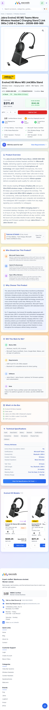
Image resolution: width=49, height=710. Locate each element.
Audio (5, 432)
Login (4, 652)
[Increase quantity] (15, 112)
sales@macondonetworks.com (30, 603)
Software (6, 439)
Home (2, 14)
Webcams (5, 682)
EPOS (4, 706)
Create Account (7, 655)
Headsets (9, 14)
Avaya (4, 702)
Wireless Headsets (20, 14)
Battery (22, 432)
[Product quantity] (11, 112)
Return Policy (6, 659)
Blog (3, 635)
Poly (3, 692)
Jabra (4, 695)
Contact (4, 642)
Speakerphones (7, 679)
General (16, 436)
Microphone (24, 436)
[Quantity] (9, 545)
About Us (5, 639)
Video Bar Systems (8, 669)
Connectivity (7, 436)
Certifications (38, 432)
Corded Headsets (7, 675)
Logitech (5, 699)
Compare (23, 521)
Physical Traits (34, 436)
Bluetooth (29, 432)
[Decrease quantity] (7, 112)
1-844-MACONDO (27, 600)
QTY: (3, 112)
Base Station (13, 432)
